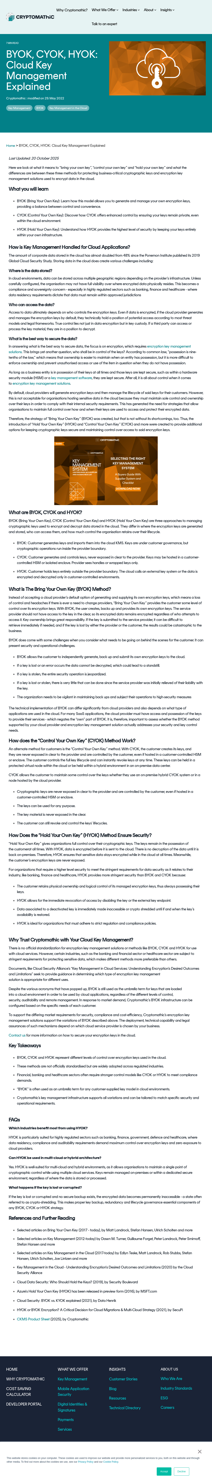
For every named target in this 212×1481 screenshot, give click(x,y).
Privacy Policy (86, 1461)
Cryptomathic (16, 98)
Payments (65, 1406)
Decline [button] (181, 1471)
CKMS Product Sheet (33, 1319)
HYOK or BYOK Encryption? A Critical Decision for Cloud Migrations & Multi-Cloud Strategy (86, 1310)
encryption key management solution (95, 725)
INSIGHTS (117, 1369)
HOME (11, 1369)
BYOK (39, 108)
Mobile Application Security (79, 1388)
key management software (71, 378)
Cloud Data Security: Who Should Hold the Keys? (54, 1282)
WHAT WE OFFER (72, 1369)
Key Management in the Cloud (68, 108)
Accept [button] (164, 1471)
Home (11, 145)
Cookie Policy (110, 1461)
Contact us (17, 1035)
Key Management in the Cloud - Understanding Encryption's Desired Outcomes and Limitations (89, 1267)
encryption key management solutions (41, 383)
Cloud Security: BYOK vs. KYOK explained (49, 1300)
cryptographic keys (138, 173)
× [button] (201, 1452)
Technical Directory (123, 1406)
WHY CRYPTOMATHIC (24, 1378)
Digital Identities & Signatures (79, 1397)
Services (64, 1415)
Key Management (19, 108)
